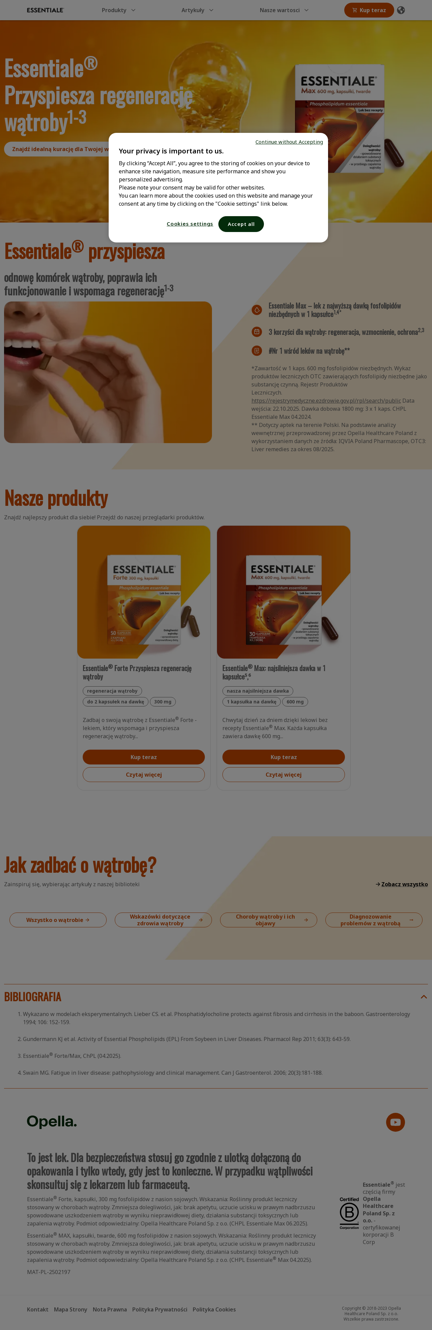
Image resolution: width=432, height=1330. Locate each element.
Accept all (241, 224)
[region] (218, 187)
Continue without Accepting (289, 141)
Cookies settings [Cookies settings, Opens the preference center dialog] (190, 223)
